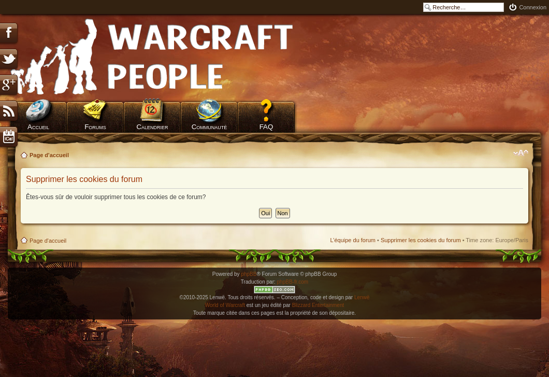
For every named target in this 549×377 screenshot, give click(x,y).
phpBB (248, 274)
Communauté (209, 127)
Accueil (38, 127)
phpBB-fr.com (293, 282)
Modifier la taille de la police (520, 153)
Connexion (532, 7)
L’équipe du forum (352, 240)
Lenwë (361, 297)
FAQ (266, 127)
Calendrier (152, 127)
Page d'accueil (49, 155)
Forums (95, 127)
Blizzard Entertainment (318, 305)
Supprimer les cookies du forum (421, 240)
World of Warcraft (225, 305)
